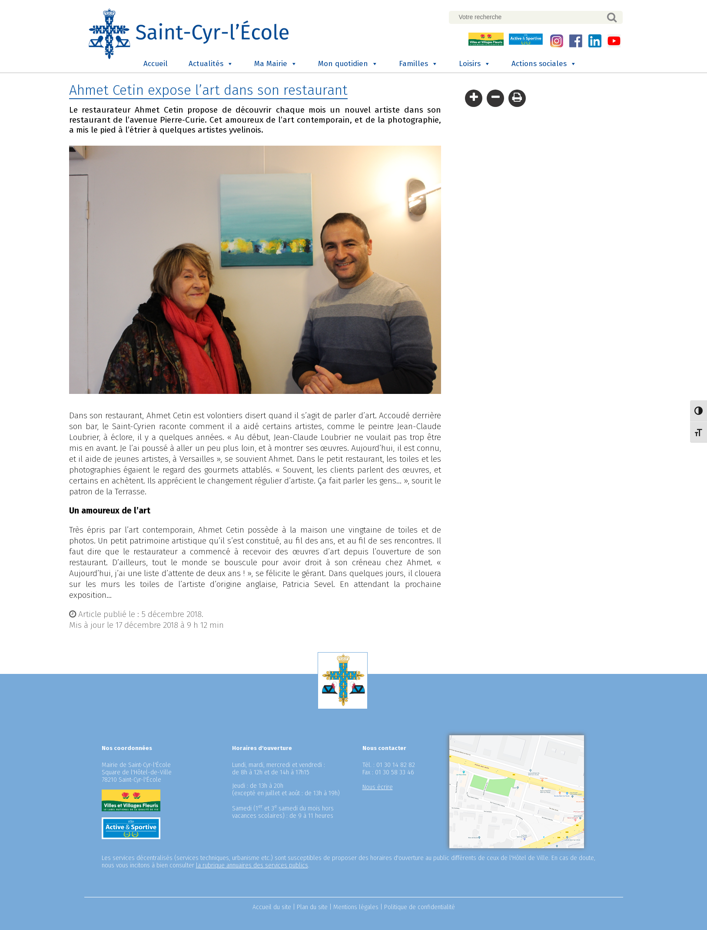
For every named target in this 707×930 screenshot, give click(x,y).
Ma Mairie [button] (275, 64)
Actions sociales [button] (544, 64)
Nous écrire (377, 787)
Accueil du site (271, 907)
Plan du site (312, 907)
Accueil (155, 63)
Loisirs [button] (475, 64)
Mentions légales (355, 907)
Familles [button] (418, 64)
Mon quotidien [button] (348, 64)
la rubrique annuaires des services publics (252, 865)
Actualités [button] (211, 64)
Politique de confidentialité (419, 907)
